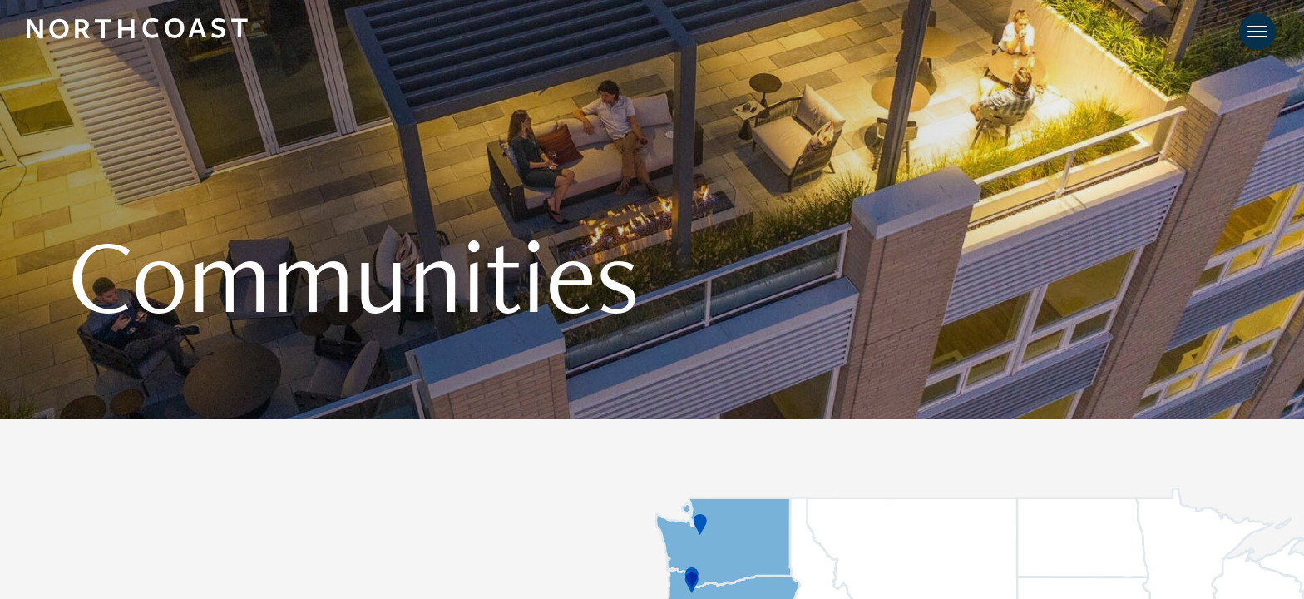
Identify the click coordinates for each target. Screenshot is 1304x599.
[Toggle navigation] (1257, 33)
